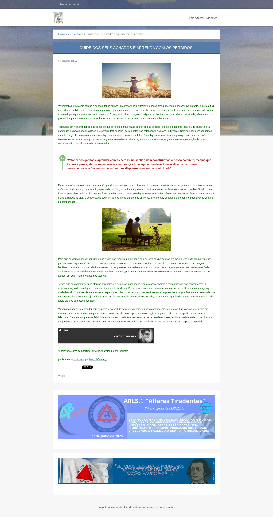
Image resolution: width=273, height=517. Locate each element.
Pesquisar (55, 4)
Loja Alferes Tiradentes (203, 18)
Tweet (85, 366)
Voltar (61, 375)
